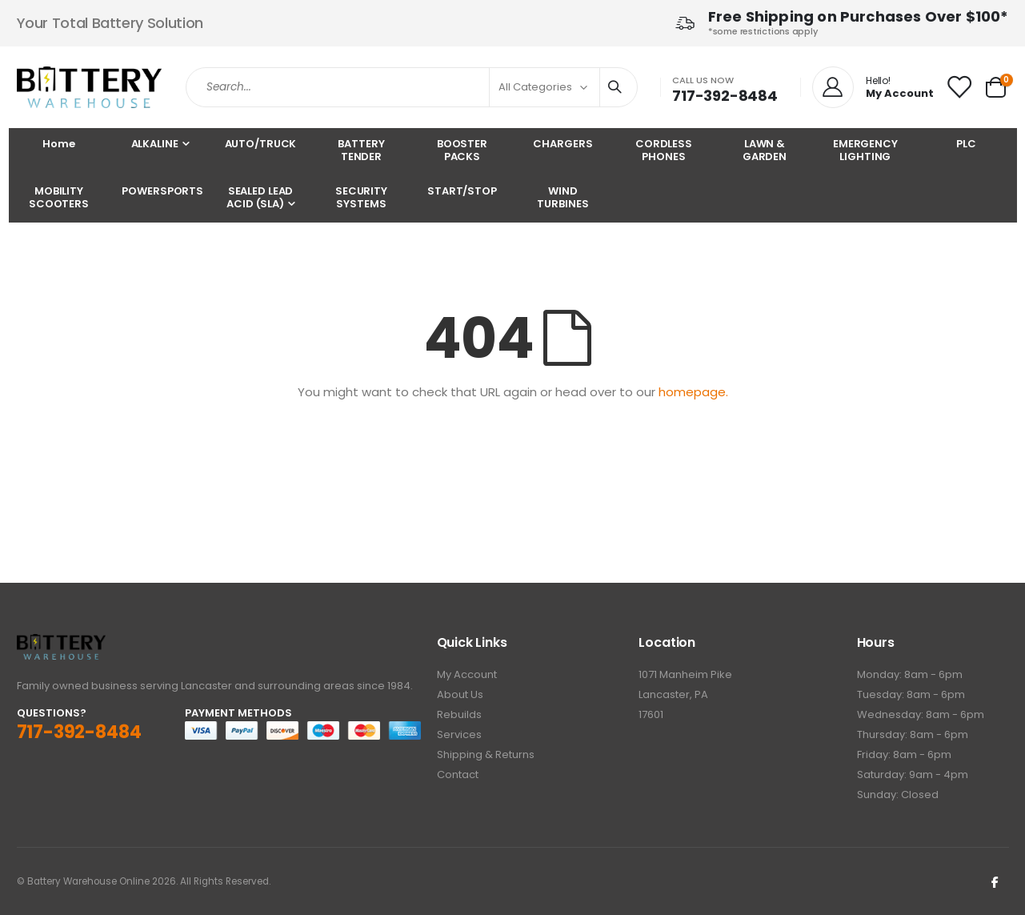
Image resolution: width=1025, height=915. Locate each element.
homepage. (693, 391)
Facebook (995, 881)
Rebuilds (459, 714)
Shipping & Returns (486, 754)
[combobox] (411, 87)
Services (459, 734)
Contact (457, 774)
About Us (460, 694)
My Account (467, 674)
